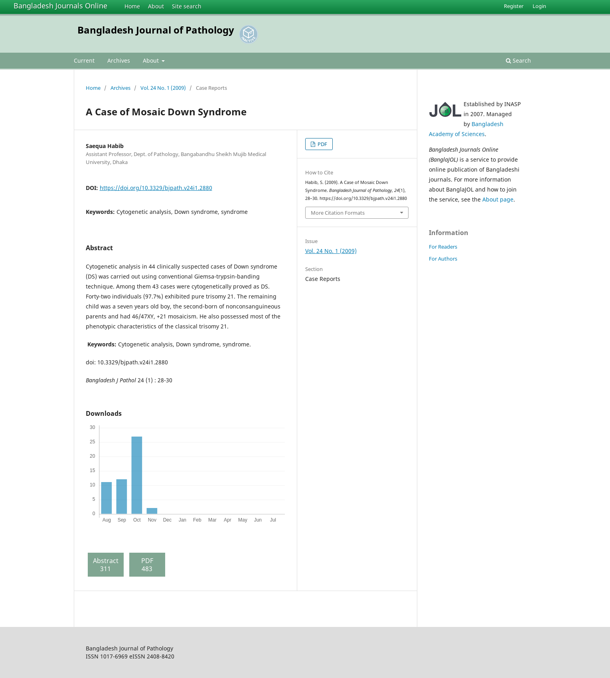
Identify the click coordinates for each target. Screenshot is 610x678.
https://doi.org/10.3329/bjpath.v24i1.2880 (156, 188)
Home (132, 6)
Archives (118, 60)
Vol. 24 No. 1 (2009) (163, 87)
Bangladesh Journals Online (60, 5)
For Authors (443, 258)
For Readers (443, 246)
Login (539, 6)
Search (518, 60)
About (156, 6)
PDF (321, 144)
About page (497, 199)
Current (84, 60)
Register (513, 6)
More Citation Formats (338, 212)
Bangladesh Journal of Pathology (155, 29)
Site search (186, 6)
